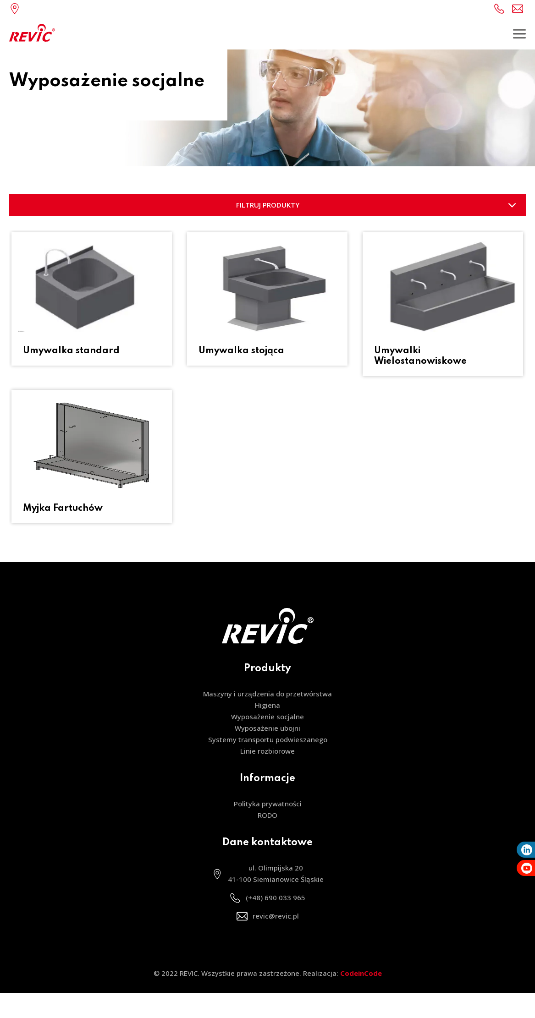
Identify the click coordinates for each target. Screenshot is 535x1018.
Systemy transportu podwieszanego (267, 739)
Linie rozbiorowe (267, 750)
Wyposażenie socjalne (267, 716)
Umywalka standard (71, 351)
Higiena (267, 705)
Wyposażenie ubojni (267, 728)
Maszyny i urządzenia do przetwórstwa (267, 693)
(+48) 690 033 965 (500, 8)
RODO (267, 815)
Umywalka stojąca (241, 351)
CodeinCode (361, 973)
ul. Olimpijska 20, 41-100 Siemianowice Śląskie (17, 8)
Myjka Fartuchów (63, 508)
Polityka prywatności (268, 803)
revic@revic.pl (519, 8)
